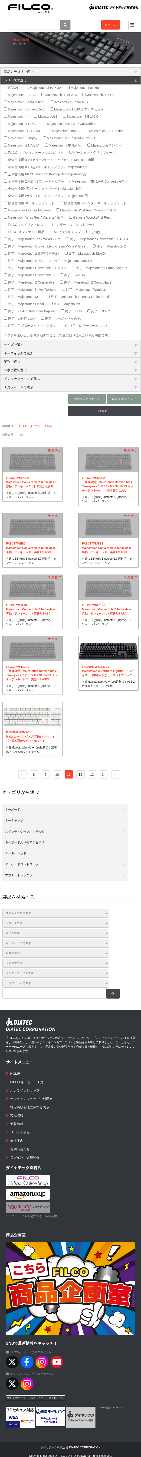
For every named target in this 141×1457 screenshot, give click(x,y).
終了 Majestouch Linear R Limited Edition (79, 297)
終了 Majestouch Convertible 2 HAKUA (35, 268)
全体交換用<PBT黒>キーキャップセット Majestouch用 (46, 167)
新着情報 (16, 1124)
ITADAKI (12, 88)
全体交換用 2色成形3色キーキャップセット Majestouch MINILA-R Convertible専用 (66, 181)
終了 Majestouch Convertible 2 (29, 275)
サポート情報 (20, 1132)
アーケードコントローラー (23, 864)
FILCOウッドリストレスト (25, 225)
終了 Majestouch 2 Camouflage (85, 282)
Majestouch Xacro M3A (70, 102)
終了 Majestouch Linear (24, 304)
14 (103, 774)
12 (80, 774)
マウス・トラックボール (21, 875)
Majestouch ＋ (16, 116)
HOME (15, 1074)
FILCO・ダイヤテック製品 (35, 426)
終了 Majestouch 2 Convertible (29, 282)
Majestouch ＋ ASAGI (59, 95)
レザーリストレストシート (73, 225)
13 (92, 774)
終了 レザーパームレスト (86, 325)
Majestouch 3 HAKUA (43, 88)
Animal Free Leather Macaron (27, 210)
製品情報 (16, 1115)
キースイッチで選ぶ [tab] (70, 353)
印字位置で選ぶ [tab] (70, 370)
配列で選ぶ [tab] (70, 362)
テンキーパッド (15, 853)
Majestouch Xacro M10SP (25, 102)
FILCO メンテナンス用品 (24, 232)
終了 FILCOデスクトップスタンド (32, 325)
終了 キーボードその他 (61, 318)
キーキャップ (14, 820)
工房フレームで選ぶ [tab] (70, 387)
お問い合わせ (20, 1149)
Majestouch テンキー (104, 145)
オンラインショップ (24, 1090)
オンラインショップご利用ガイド (34, 1099)
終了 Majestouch (65, 304)
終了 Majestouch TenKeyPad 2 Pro (32, 239)
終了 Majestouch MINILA (71, 261)
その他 (93, 232)
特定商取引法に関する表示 (29, 1107)
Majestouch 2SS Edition (104, 131)
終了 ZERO (98, 311)
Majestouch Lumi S (63, 131)
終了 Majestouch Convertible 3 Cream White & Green (45, 246)
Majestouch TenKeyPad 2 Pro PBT (70, 138)
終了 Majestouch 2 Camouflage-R (99, 268)
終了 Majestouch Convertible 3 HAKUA (97, 239)
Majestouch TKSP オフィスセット (77, 109)
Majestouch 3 (45, 116)
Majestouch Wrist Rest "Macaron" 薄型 (34, 217)
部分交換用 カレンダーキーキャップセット (93, 203)
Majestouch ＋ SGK (98, 95)
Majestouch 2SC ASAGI (23, 131)
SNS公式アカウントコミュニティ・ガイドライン (35, 1398)
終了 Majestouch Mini (22, 297)
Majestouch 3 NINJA (21, 124)
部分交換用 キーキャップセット (29, 203)
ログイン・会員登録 (24, 1157)
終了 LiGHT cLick (19, 318)
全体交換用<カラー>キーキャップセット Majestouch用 (46, 196)
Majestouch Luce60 (83, 88)
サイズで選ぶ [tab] (70, 345)
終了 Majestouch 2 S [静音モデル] (31, 253)
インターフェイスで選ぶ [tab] (70, 379)
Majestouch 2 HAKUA (21, 145)
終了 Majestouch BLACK (85, 253)
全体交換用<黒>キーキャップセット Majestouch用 (42, 188)
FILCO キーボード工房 (26, 1082)
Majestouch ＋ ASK (20, 95)
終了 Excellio (72, 275)
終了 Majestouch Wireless (84, 289)
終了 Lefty (71, 311)
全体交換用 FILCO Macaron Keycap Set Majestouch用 (45, 174)
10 (57, 774)
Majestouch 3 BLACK (80, 116)
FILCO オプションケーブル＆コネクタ (34, 152)
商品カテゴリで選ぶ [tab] (70, 72)
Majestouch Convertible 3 (24, 109)
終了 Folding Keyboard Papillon (30, 311)
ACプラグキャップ (65, 232)
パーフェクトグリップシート (92, 152)
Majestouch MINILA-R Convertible (69, 124)
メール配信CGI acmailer (111, 1408)
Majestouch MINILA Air (63, 145)
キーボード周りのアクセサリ (24, 842)
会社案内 (16, 1141)
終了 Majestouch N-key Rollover (30, 289)
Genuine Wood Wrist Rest (90, 217)
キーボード (12, 809)
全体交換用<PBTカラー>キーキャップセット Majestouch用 (49, 160)
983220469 (50, 1422)
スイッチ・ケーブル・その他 (24, 831)
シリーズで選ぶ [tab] (70, 80)
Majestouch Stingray (20, 138)
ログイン (110, 24)
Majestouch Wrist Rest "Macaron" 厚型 (86, 210)
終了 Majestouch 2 (109, 246)
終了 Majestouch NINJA (24, 261)
